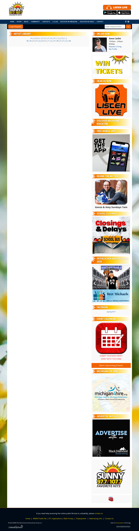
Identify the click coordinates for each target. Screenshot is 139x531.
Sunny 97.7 (111, 312)
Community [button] (35, 22)
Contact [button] (100, 22)
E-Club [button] (55, 22)
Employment (81, 518)
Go (128, 26)
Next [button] (128, 283)
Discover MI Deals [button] (87, 22)
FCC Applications (55, 518)
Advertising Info (95, 518)
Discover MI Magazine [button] (68, 22)
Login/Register (16, 26)
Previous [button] (94, 283)
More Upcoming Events (111, 365)
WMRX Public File (40, 518)
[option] (111, 283)
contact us (99, 513)
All (70, 41)
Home (12, 22)
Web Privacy (69, 518)
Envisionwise (119, 523)
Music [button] (26, 22)
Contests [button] (46, 22)
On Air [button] (19, 22)
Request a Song (115, 46)
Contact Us (109, 518)
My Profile (113, 49)
